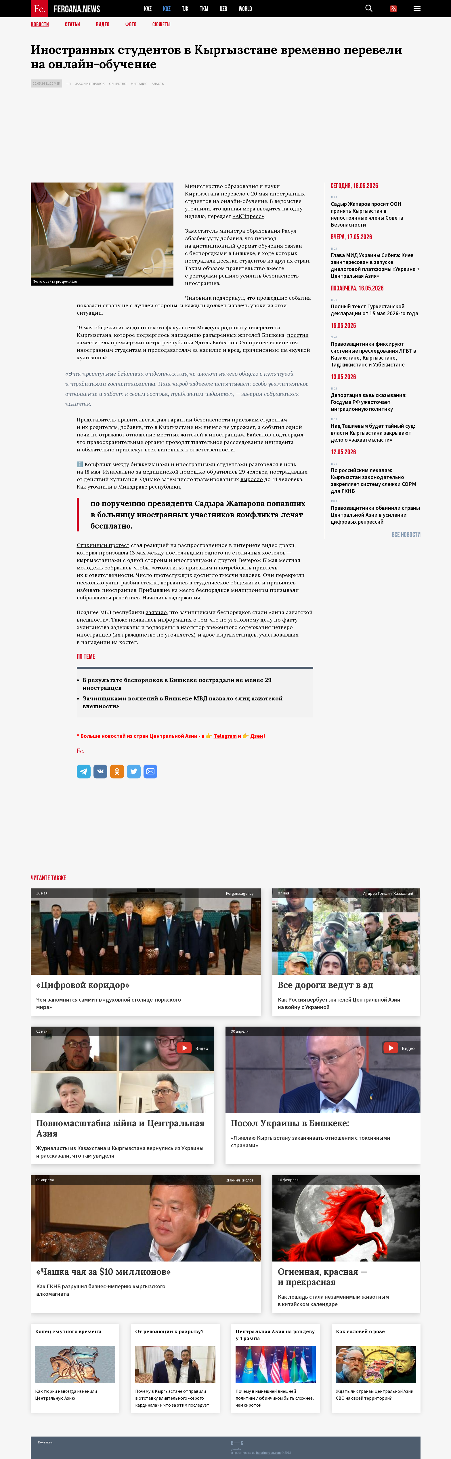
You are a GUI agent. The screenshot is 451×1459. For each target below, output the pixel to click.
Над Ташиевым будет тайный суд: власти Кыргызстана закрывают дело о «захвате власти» (373, 432)
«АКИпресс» (248, 216)
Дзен (256, 735)
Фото (131, 24)
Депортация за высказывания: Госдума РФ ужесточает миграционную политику (368, 402)
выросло (251, 479)
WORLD (245, 8)
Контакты (45, 1442)
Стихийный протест (103, 545)
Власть (158, 83)
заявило (156, 612)
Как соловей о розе (360, 1331)
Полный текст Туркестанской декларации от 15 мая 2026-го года (374, 310)
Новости (40, 24)
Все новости (406, 535)
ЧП (68, 83)
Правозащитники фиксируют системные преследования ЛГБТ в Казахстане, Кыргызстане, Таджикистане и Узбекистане (373, 354)
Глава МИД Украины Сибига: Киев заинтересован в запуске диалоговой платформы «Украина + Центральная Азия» (375, 265)
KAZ (148, 8)
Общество (118, 83)
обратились (222, 471)
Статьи (72, 24)
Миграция (139, 83)
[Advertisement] (225, 136)
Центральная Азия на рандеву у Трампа (275, 1335)
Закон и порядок (90, 83)
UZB (223, 8)
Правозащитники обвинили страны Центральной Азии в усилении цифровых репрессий (375, 514)
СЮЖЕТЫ (161, 24)
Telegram (225, 735)
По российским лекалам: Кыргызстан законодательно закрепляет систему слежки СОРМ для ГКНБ (373, 480)
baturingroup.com (268, 1452)
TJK (185, 8)
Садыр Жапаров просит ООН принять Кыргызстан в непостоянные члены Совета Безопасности (367, 214)
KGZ (167, 8)
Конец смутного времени (68, 1331)
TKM (204, 8)
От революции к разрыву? (169, 1331)
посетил (298, 335)
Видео (103, 24)
